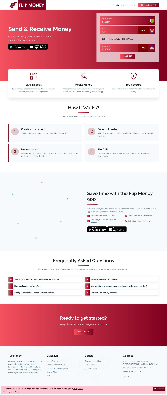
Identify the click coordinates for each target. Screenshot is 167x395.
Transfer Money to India (56, 365)
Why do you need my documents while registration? (33, 279)
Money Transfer (120, 5)
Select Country (107, 19)
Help (133, 5)
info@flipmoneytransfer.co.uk (139, 368)
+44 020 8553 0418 (136, 372)
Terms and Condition (93, 361)
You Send (105, 29)
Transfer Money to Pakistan (57, 369)
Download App (148, 5)
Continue (127, 56)
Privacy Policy (78, 389)
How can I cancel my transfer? (24, 286)
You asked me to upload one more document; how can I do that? (116, 286)
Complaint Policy (91, 369)
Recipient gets (106, 46)
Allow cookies (159, 389)
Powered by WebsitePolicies (11, 392)
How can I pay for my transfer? (101, 292)
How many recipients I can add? (101, 279)
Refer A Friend (52, 372)
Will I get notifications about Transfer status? (31, 292)
